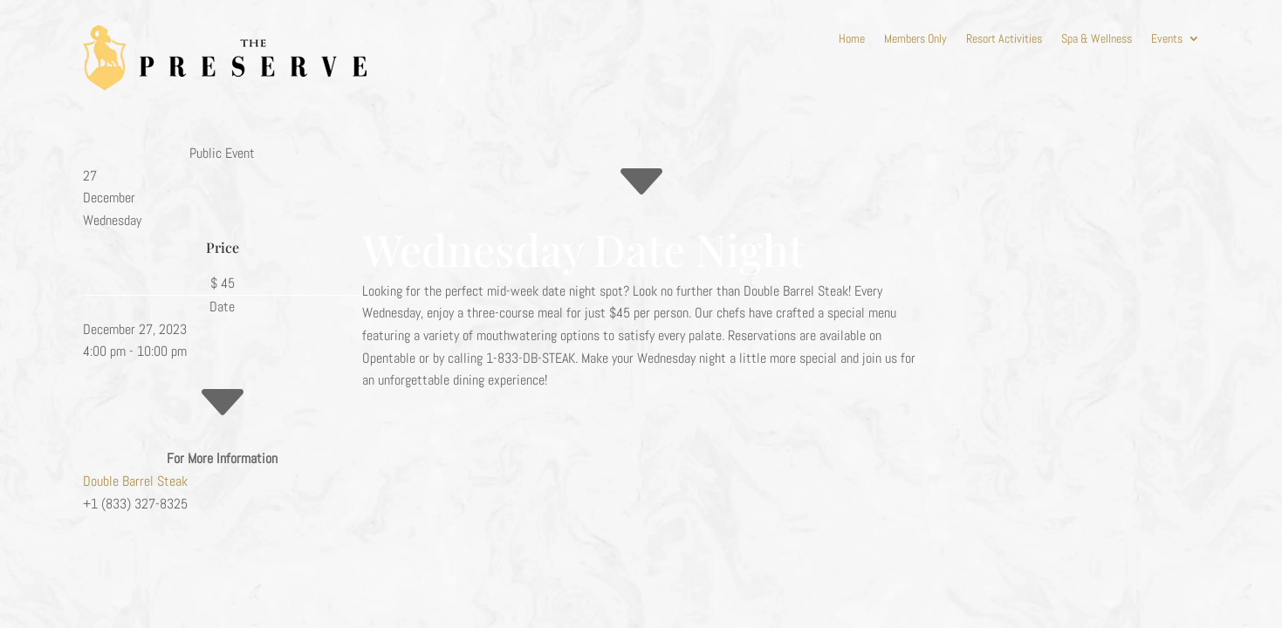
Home (852, 39)
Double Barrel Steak (135, 481)
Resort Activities (1004, 39)
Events (1167, 39)
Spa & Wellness (1096, 39)
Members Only (915, 39)
